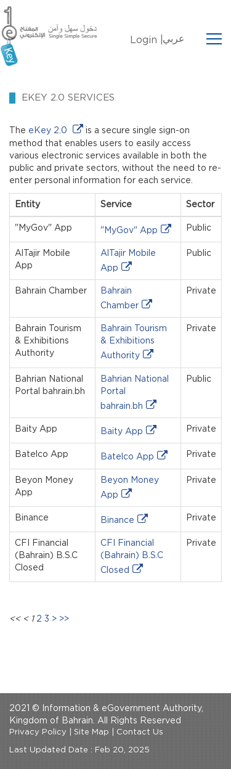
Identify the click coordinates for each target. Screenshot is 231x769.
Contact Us (139, 732)
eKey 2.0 (49, 130)
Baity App (121, 431)
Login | (146, 40)
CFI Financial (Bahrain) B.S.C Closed (131, 557)
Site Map (91, 732)
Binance (117, 520)
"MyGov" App (129, 230)
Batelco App (127, 457)
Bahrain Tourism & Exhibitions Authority (133, 342)
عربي (174, 39)
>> (64, 619)
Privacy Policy (38, 732)
